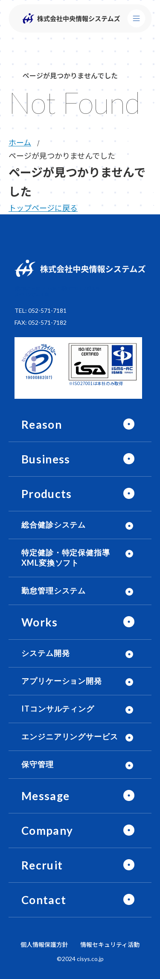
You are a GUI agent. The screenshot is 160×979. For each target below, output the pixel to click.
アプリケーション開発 (77, 681)
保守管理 (77, 764)
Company (77, 830)
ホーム (20, 142)
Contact (77, 900)
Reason (77, 424)
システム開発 (77, 653)
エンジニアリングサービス (77, 737)
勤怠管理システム (77, 591)
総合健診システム (77, 525)
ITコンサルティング (77, 709)
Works (77, 622)
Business (77, 459)
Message (77, 796)
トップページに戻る (43, 207)
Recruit (77, 865)
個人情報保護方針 (44, 944)
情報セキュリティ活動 (110, 944)
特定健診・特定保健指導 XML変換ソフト (77, 557)
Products (77, 494)
